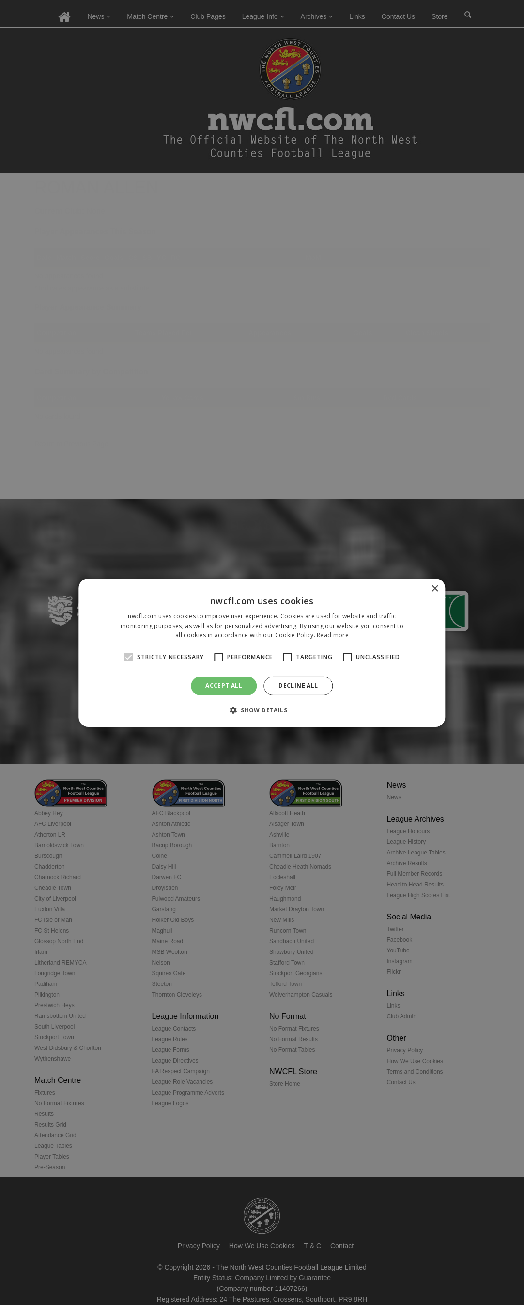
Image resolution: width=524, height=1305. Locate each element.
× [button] (434, 588)
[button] (262, 710)
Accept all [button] (223, 685)
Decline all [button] (298, 685)
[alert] (262, 652)
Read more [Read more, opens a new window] (333, 635)
